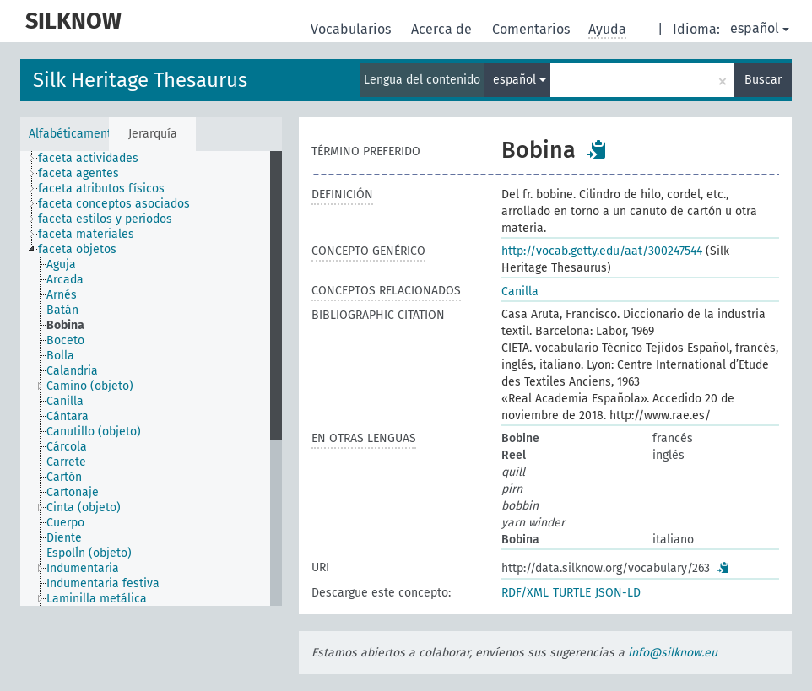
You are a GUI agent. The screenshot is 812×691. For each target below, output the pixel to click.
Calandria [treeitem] (72, 371)
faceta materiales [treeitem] (86, 234)
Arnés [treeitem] (61, 295)
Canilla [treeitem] (65, 401)
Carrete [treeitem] (66, 462)
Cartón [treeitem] (64, 477)
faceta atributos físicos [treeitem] (101, 188)
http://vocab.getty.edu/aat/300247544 (601, 251)
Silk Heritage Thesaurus (140, 80)
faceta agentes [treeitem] (78, 173)
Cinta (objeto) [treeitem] (83, 507)
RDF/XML (525, 593)
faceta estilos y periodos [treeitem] (105, 219)
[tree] (151, 378)
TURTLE (572, 593)
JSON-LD (618, 593)
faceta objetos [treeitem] (77, 249)
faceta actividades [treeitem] (88, 158)
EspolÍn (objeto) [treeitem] (89, 553)
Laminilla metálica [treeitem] (96, 598)
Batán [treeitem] (62, 310)
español (759, 28)
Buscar (763, 80)
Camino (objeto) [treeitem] (89, 386)
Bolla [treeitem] (60, 355)
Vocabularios (352, 29)
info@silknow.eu (672, 652)
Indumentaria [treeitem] (82, 568)
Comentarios (532, 29)
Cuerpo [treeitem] (65, 523)
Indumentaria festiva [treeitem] (103, 583)
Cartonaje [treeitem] (72, 492)
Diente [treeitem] (64, 538)
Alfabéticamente (69, 134)
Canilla (520, 291)
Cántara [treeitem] (67, 416)
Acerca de (443, 29)
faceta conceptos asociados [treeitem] (114, 204)
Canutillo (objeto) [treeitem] (93, 431)
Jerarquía (152, 134)
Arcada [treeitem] (65, 280)
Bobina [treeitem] (65, 325)
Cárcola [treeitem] (66, 447)
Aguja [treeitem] (61, 264)
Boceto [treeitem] (65, 340)
